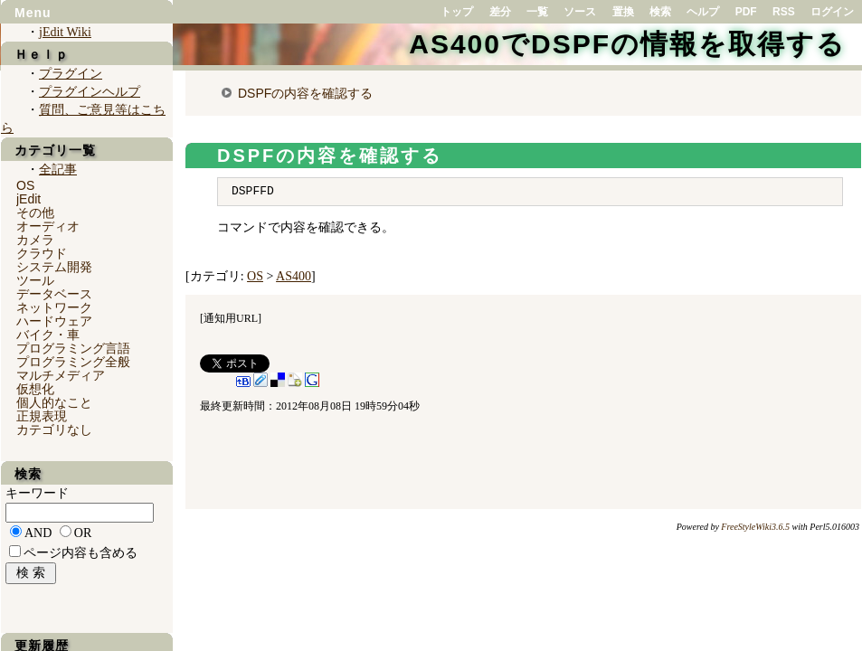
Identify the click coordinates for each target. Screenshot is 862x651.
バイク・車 (48, 334)
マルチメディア (60, 375)
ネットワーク (54, 307)
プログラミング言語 (73, 348)
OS (255, 276)
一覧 (537, 11)
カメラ (35, 239)
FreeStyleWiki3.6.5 (755, 527)
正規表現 (41, 416)
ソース (580, 11)
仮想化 (35, 389)
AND (38, 533)
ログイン (832, 11)
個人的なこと (54, 402)
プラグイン (70, 73)
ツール (35, 280)
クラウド (41, 253)
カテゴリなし (54, 429)
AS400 (293, 276)
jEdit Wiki (65, 32)
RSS (783, 11)
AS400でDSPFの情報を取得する (627, 44)
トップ (456, 11)
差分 (500, 11)
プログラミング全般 (73, 361)
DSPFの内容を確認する (305, 93)
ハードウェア (54, 321)
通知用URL (231, 318)
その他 (35, 212)
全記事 (58, 169)
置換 (623, 11)
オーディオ (48, 226)
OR (82, 533)
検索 (660, 11)
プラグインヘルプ (89, 92)
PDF (746, 11)
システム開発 (54, 266)
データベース (54, 294)
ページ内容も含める (80, 553)
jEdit (28, 199)
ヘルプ (703, 11)
